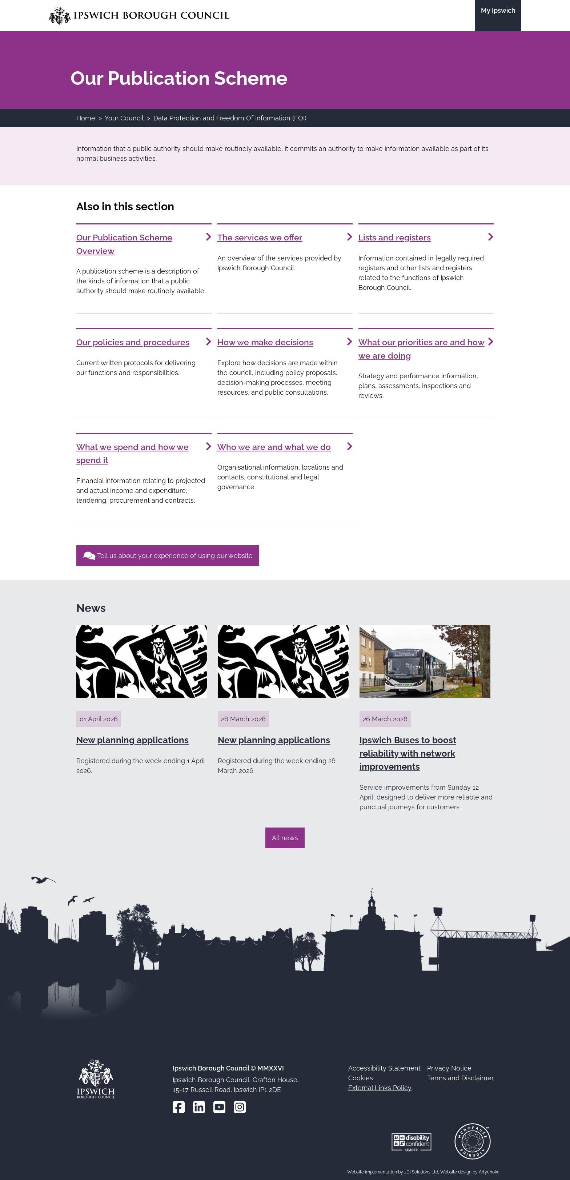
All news (285, 836)
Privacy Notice (449, 1066)
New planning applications (132, 738)
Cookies (360, 1076)
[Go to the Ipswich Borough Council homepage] (139, 16)
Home (85, 118)
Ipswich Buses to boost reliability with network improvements (408, 751)
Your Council (124, 118)
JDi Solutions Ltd (421, 1169)
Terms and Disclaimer (460, 1076)
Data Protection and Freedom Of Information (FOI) (229, 118)
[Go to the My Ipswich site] (498, 15)
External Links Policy (380, 1086)
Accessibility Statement (384, 1066)
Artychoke (489, 1169)
